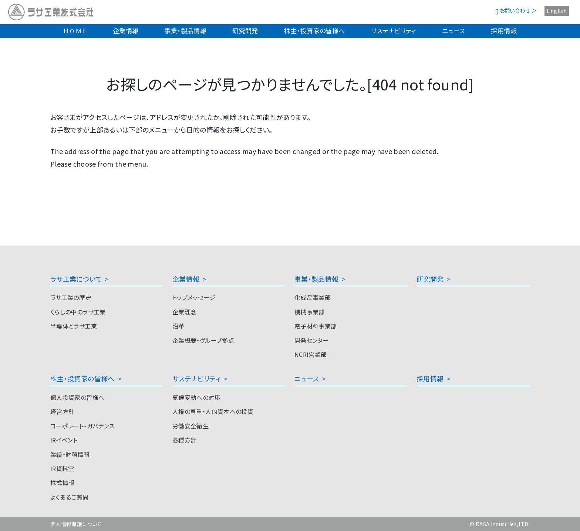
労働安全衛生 (190, 425)
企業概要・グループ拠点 (203, 340)
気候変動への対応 (196, 397)
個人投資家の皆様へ (77, 397)
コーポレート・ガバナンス (82, 425)
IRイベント (63, 439)
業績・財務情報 (70, 454)
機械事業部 (309, 311)
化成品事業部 (312, 297)
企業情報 (125, 30)
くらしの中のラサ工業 (78, 311)
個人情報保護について (76, 524)
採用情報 (503, 30)
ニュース (453, 30)
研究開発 (245, 30)
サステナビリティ (393, 30)
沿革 (178, 325)
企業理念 (184, 311)
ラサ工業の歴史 (70, 297)
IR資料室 (62, 468)
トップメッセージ (193, 297)
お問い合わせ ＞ (516, 10)
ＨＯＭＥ (75, 30)
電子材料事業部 (315, 325)
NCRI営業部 (310, 354)
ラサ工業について (76, 279)
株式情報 (62, 482)
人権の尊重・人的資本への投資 (212, 411)
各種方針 (184, 439)
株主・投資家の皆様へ (314, 30)
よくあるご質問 (69, 496)
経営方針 (62, 411)
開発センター (311, 340)
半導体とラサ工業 (73, 325)
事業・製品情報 (185, 30)
